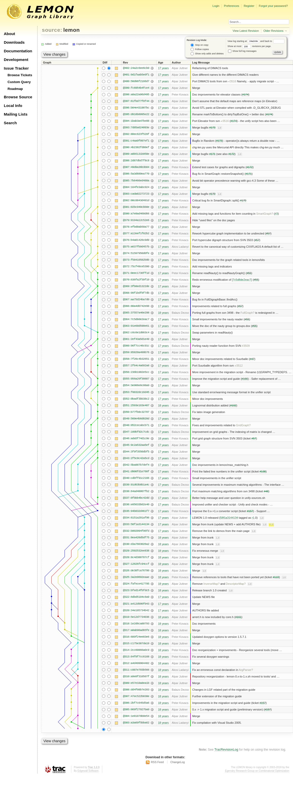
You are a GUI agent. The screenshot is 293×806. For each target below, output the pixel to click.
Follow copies (200, 49)
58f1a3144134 (229, 517)
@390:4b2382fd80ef (136, 147)
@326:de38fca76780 (136, 570)
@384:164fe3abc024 (136, 187)
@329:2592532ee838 (136, 551)
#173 (212, 127)
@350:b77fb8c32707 (136, 412)
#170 (212, 193)
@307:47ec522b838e (136, 696)
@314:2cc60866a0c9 (136, 650)
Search (10, 123)
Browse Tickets (20, 75)
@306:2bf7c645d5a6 (136, 703)
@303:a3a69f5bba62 (136, 723)
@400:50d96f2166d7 (136, 81)
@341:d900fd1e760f (136, 471)
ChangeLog (177, 762)
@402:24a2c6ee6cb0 (136, 68)
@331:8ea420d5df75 (136, 537)
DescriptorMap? (236, 583)
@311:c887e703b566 (136, 670)
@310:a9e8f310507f (136, 676)
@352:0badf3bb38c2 (136, 399)
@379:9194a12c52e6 (136, 220)
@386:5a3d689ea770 (136, 174)
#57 (268, 233)
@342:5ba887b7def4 (136, 465)
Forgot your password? (273, 5)
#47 (252, 358)
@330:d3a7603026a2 (136, 544)
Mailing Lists (15, 114)
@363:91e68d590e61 (136, 326)
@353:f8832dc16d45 (136, 392)
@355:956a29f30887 (136, 379)
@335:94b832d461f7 (136, 511)
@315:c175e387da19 (136, 643)
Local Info (13, 105)
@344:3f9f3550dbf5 (136, 452)
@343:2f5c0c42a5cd (136, 458)
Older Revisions (273, 30)
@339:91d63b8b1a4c (136, 485)
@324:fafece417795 (136, 584)
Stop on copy (199, 45)
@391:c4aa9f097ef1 (136, 141)
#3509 (246, 345)
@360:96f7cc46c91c (136, 346)
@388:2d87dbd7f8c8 (136, 161)
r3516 (232, 81)
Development (16, 59)
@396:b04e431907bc (136, 108)
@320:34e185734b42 (136, 610)
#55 (249, 273)
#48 (266, 491)
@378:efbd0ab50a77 (136, 227)
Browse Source (18, 97)
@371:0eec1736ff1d (136, 273)
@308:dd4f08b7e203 (136, 690)
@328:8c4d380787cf (136, 557)
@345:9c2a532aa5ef (136, 445)
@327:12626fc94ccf (136, 564)
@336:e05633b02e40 (136, 504)
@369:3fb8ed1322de (136, 286)
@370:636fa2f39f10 (136, 280)
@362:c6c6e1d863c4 (136, 332)
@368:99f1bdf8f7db (136, 293)
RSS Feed (157, 762)
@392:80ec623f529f (136, 134)
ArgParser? (246, 669)
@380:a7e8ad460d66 (136, 214)
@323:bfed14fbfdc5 (136, 590)
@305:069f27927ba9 (136, 709)
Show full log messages (242, 51)
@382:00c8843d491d (136, 200)
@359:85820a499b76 (136, 352)
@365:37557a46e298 (136, 313)
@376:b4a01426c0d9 (136, 240)
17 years (163, 68)
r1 (253, 517)
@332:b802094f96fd (136, 531)
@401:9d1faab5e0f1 (136, 75)
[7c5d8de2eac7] (242, 279)
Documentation (18, 51)
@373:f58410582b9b (136, 260)
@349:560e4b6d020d (136, 419)
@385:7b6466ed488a (136, 181)
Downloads (14, 42)
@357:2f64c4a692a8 (136, 366)
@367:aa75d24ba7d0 (136, 299)
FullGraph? (247, 312)
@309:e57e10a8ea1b (136, 683)
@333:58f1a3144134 (136, 524)
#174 (245, 94)
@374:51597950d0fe (136, 253)
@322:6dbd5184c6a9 (136, 597)
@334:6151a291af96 (136, 518)
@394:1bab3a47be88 (136, 121)
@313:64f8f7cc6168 (136, 657)
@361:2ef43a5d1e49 (136, 339)
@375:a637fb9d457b (136, 247)
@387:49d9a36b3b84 (136, 167)
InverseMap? (211, 583)
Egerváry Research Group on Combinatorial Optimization (257, 770)
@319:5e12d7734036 (136, 617)
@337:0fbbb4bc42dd (136, 498)
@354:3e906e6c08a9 (136, 385)
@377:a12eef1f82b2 (136, 233)
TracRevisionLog (226, 749)
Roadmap (15, 89)
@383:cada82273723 (136, 194)
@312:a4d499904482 (136, 663)
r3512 (239, 365)
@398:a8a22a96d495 (136, 94)
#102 (233, 405)
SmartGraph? (264, 213)
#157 (250, 511)
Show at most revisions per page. (249, 46)
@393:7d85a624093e (136, 127)
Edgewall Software (87, 770)
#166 (245, 378)
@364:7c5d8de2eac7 (136, 319)
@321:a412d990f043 (136, 604)
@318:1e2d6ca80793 (136, 624)
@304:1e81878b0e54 (136, 716)
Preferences (231, 5)
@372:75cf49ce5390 (136, 266)
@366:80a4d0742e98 (136, 306)
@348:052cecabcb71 (136, 425)
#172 (231, 153)
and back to (272, 41)
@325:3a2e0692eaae (136, 577)
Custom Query (19, 82)
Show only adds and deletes (207, 53)
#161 (238, 617)
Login (215, 5)
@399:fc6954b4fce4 (136, 88)
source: (52, 30)
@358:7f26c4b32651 (136, 359)
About (9, 33)
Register (249, 5)
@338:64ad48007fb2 (136, 491)
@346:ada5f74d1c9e (136, 438)
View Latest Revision (246, 30)
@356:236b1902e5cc (136, 372)
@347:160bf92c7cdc (136, 432)
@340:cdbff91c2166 (136, 478)
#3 (276, 213)
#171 (212, 153)
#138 (263, 471)
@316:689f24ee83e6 (136, 637)
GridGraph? (243, 425)
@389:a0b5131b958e (136, 154)
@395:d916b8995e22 (136, 114)
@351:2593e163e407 (136, 405)
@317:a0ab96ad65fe (136, 630)
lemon (71, 30)
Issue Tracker (16, 68)
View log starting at (244, 41)
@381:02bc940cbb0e (136, 207)
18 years (163, 312)
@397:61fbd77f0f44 (136, 101)
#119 (276, 577)
